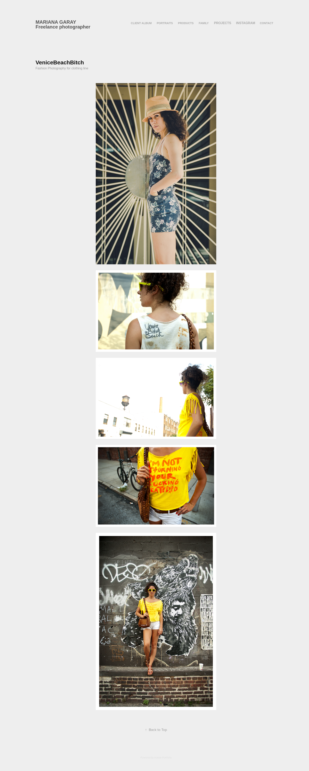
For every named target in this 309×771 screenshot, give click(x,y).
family (204, 23)
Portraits (165, 23)
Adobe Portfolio (163, 757)
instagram (245, 23)
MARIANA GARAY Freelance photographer (63, 24)
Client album (141, 23)
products (186, 23)
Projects (222, 23)
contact (266, 23)
